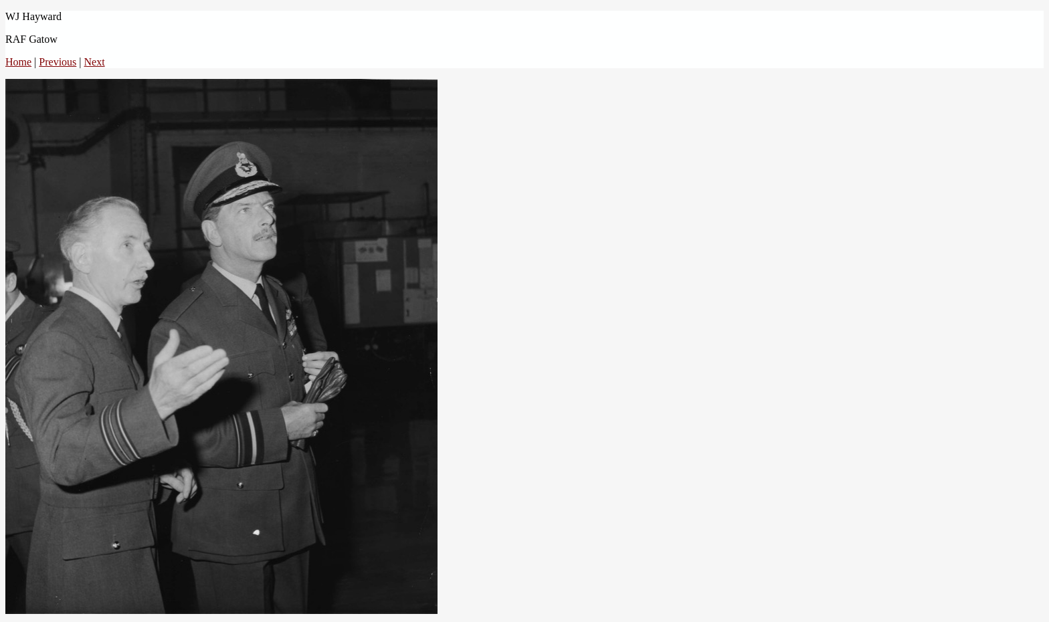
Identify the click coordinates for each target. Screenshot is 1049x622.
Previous (57, 62)
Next (94, 62)
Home (18, 62)
